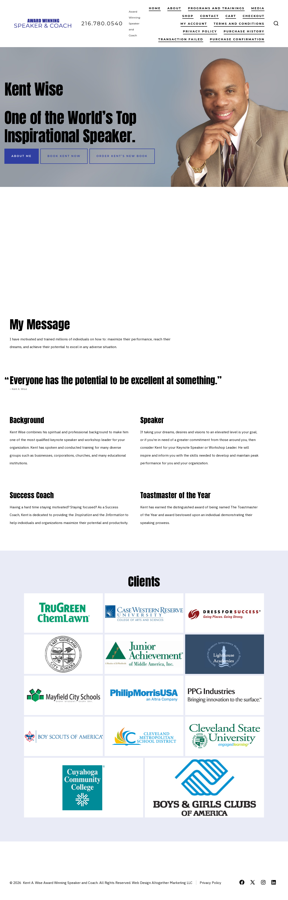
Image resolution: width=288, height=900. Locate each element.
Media (257, 8)
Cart (230, 16)
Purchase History (244, 31)
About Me (21, 156)
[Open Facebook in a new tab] (242, 882)
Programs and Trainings (216, 8)
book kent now (64, 156)
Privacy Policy (200, 31)
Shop (188, 16)
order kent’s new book (122, 156)
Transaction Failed (180, 39)
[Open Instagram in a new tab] (263, 882)
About (174, 8)
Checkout (253, 16)
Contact (209, 16)
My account (194, 23)
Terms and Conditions (239, 23)
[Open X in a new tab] (252, 882)
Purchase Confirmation (237, 39)
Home (155, 8)
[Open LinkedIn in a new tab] (273, 882)
